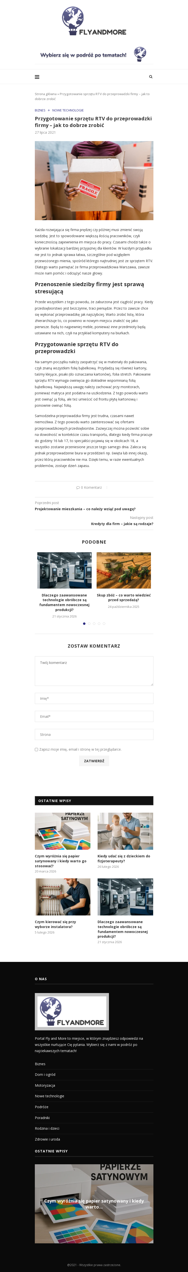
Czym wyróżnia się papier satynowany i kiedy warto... (94, 1204)
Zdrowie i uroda (47, 1139)
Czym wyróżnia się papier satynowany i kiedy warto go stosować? (60, 861)
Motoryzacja (45, 1085)
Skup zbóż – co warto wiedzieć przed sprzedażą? (124, 597)
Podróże (41, 1106)
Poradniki (42, 1117)
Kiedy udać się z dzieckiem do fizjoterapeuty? (124, 858)
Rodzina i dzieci (47, 1128)
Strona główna (46, 94)
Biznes (40, 110)
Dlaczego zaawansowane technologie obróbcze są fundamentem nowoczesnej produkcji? (64, 602)
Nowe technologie (68, 110)
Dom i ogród (45, 1074)
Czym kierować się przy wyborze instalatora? (55, 924)
